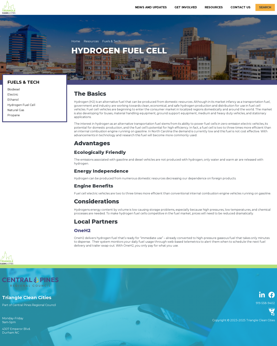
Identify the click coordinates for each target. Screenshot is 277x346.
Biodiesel (13, 89)
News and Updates (151, 7)
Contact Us (241, 7)
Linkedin (262, 295)
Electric (12, 94)
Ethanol (13, 99)
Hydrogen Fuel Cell (21, 105)
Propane (13, 115)
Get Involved (186, 7)
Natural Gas (15, 110)
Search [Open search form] (265, 7)
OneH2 (82, 230)
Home (75, 41)
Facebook (271, 295)
